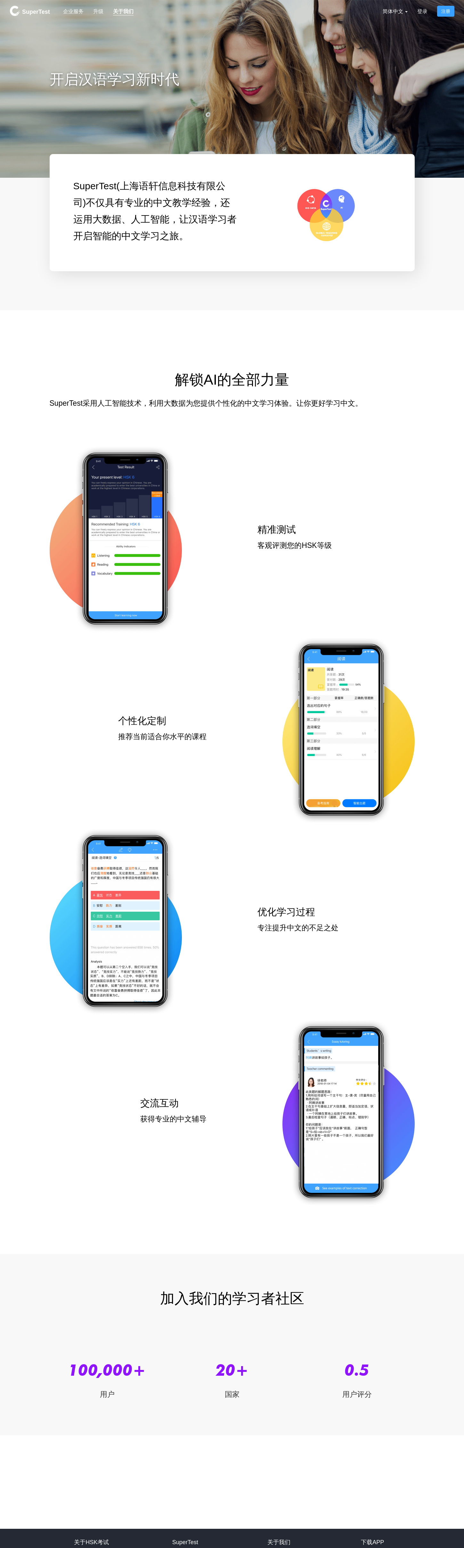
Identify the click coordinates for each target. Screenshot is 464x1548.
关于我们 (123, 11)
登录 (422, 11)
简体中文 (395, 11)
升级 (98, 11)
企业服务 (73, 11)
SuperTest (30, 10)
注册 (445, 11)
